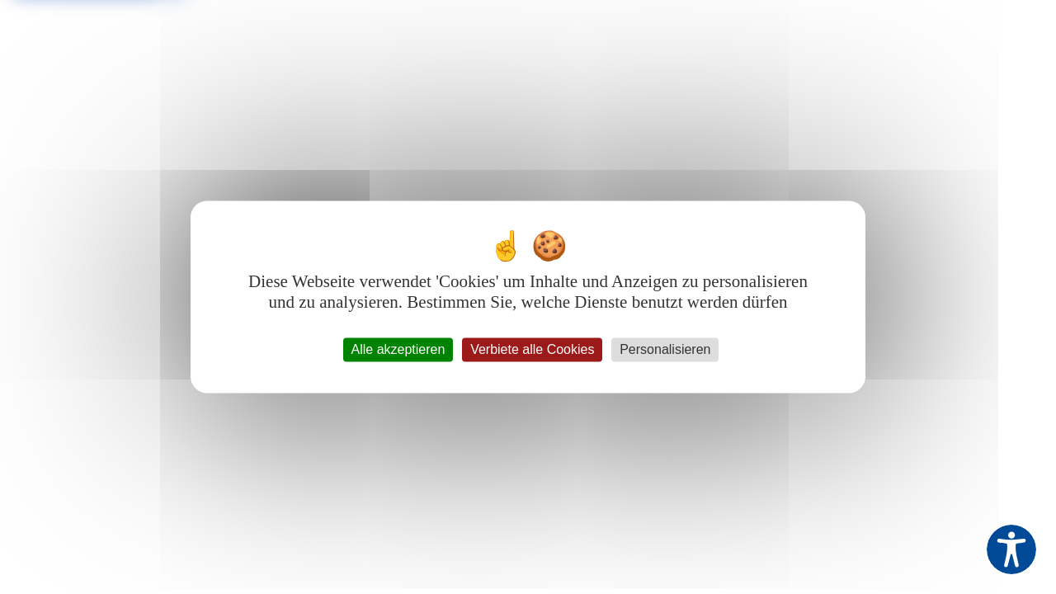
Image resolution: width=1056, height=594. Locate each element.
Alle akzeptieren (398, 349)
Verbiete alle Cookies (532, 349)
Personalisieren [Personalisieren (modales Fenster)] (665, 349)
